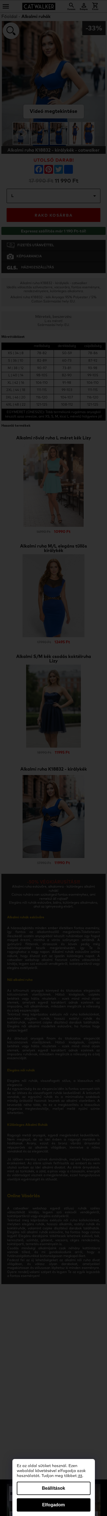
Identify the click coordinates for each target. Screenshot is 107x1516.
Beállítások (53, 1488)
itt (80, 1476)
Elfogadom (53, 1504)
